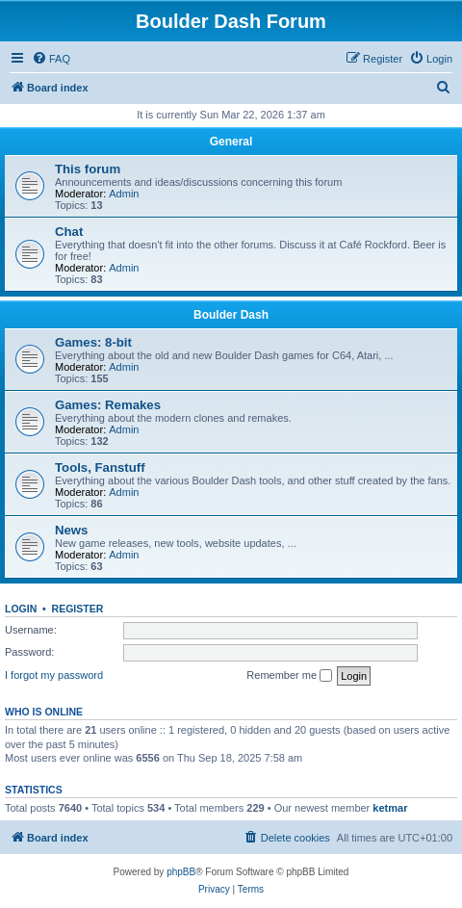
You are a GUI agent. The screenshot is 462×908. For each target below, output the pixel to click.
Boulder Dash (231, 315)
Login (21, 608)
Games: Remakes (108, 405)
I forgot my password (54, 675)
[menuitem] (51, 58)
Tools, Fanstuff (100, 467)
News (71, 530)
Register (78, 608)
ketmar (389, 808)
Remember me (289, 676)
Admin (124, 193)
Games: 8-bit (93, 342)
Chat (69, 231)
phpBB (181, 872)
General (231, 141)
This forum (87, 169)
